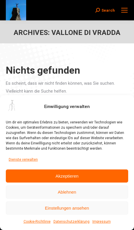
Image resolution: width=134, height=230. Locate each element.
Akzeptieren (67, 176)
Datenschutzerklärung (71, 222)
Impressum (101, 222)
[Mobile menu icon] (124, 10)
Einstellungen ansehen (67, 208)
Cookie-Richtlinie (37, 222)
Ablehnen (67, 192)
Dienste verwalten (23, 160)
